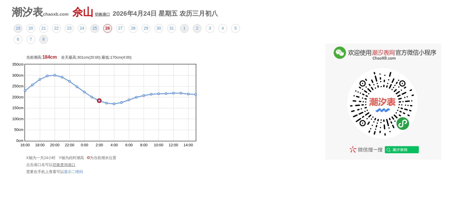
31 (171, 28)
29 (146, 28)
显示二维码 (73, 172)
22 (56, 28)
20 (30, 28)
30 (158, 28)
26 (107, 28)
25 (94, 28)
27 (120, 28)
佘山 (91, 12)
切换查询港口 (64, 165)
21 (43, 28)
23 (69, 28)
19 (18, 28)
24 (82, 28)
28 (133, 28)
